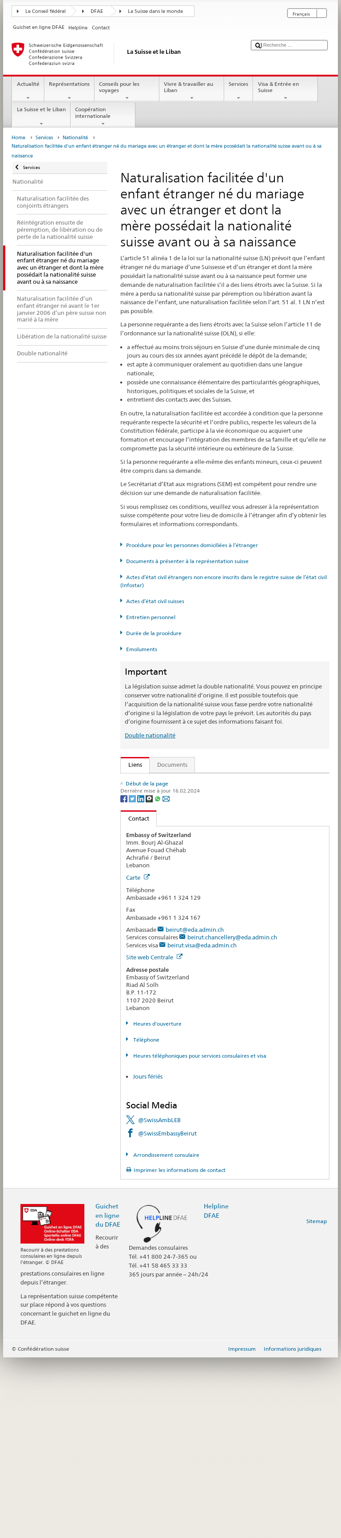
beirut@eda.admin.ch (195, 1110)
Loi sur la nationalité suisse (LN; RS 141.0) (185, 821)
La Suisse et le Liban (41, 116)
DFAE (97, 11)
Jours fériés (148, 1257)
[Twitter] (133, 978)
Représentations (69, 91)
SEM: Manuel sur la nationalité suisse (179, 808)
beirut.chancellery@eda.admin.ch (232, 1118)
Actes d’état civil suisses (155, 601)
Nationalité (75, 138)
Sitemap (316, 1401)
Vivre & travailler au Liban (192, 91)
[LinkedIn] (141, 978)
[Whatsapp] (158, 978)
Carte (138, 1058)
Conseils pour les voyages (127, 91)
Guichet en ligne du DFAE (107, 1396)
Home (18, 138)
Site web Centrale (154, 1138)
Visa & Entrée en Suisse (285, 91)
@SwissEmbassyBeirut (167, 1314)
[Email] (166, 978)
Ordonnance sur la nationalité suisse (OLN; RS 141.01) (202, 835)
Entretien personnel (150, 617)
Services (239, 91)
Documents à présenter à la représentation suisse (187, 561)
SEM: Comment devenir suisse (169, 781)
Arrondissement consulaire (165, 1336)
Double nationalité (150, 735)
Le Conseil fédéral (45, 11)
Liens (131, 764)
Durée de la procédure (154, 633)
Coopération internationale (103, 116)
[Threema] (150, 978)
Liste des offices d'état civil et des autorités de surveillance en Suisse (219, 885)
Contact (135, 999)
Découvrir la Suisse (154, 898)
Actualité (28, 91)
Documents (172, 764)
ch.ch (137, 911)
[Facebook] (124, 978)
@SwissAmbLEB (159, 1300)
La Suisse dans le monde (155, 11)
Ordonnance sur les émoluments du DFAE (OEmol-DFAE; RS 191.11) (219, 849)
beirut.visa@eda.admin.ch (202, 1125)
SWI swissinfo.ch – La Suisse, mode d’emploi (188, 925)
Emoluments (141, 649)
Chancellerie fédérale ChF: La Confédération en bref (199, 938)
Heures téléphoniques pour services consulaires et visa (199, 1236)
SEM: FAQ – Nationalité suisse (169, 795)
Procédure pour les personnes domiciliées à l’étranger (192, 545)
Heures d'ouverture (157, 1204)
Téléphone (145, 1220)
